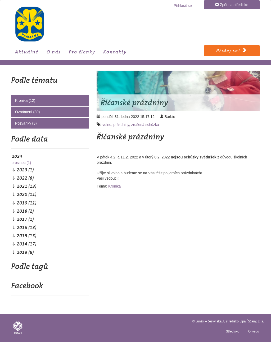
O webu (253, 331)
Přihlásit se (183, 5)
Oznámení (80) (27, 112)
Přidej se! (231, 50)
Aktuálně (27, 52)
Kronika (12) (25, 100)
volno (106, 124)
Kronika (114, 186)
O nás (54, 52)
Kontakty (115, 52)
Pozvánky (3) (26, 123)
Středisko (232, 331)
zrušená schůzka (145, 124)
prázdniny (121, 124)
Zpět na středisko (231, 4)
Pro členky (82, 52)
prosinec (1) (21, 163)
